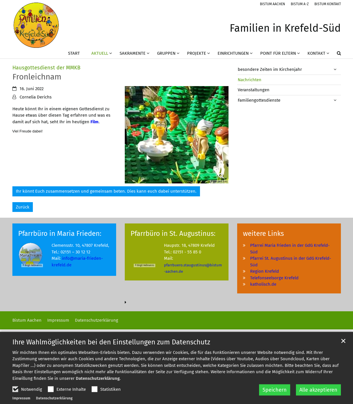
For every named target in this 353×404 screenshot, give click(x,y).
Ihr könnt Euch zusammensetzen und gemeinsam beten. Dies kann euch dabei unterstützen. (106, 191)
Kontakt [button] (316, 53)
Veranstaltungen (253, 89)
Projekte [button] (196, 53)
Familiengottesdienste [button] (259, 100)
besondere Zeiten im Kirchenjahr (270, 69)
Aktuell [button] (99, 53)
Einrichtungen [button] (233, 53)
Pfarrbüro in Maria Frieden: (59, 233)
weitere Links (263, 233)
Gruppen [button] (166, 53)
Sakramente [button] (133, 53)
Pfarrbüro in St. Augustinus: (173, 233)
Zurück (22, 207)
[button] (335, 54)
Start (74, 53)
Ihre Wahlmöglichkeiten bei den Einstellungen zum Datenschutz (111, 356)
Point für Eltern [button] (278, 53)
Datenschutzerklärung (98, 391)
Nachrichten (249, 79)
